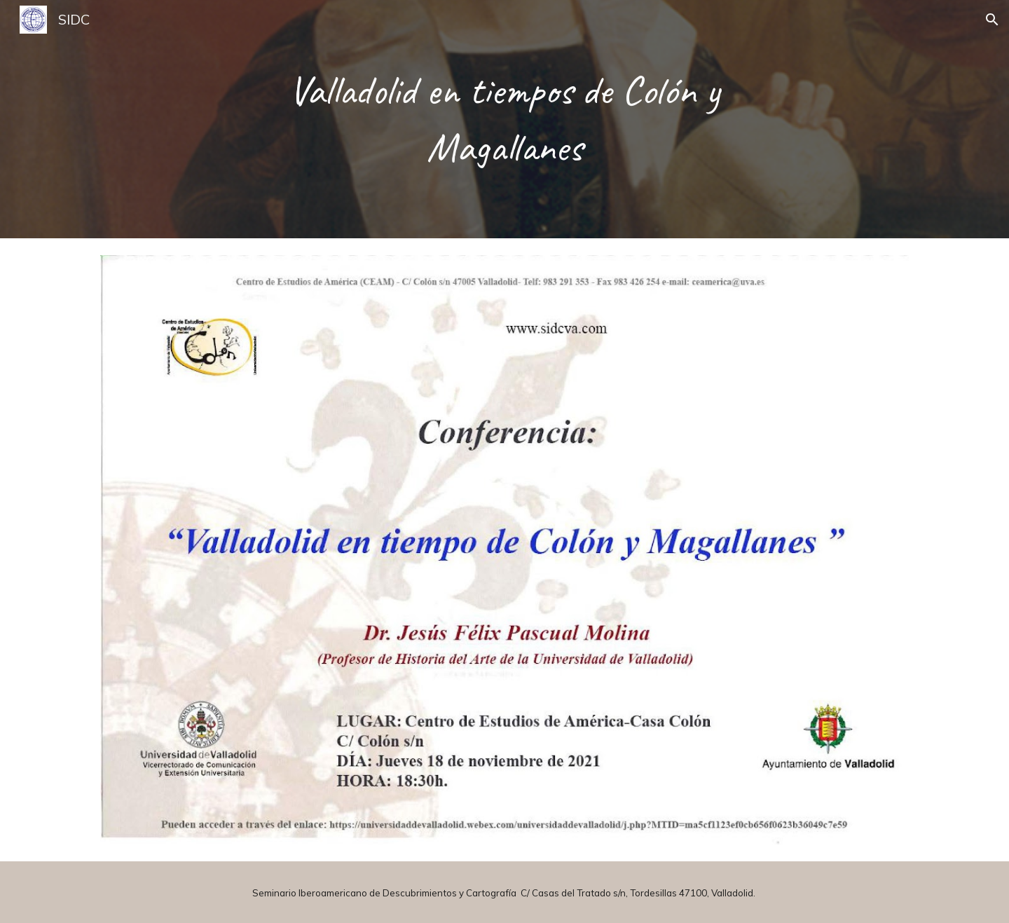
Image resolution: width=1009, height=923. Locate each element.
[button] (992, 19)
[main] (504, 119)
